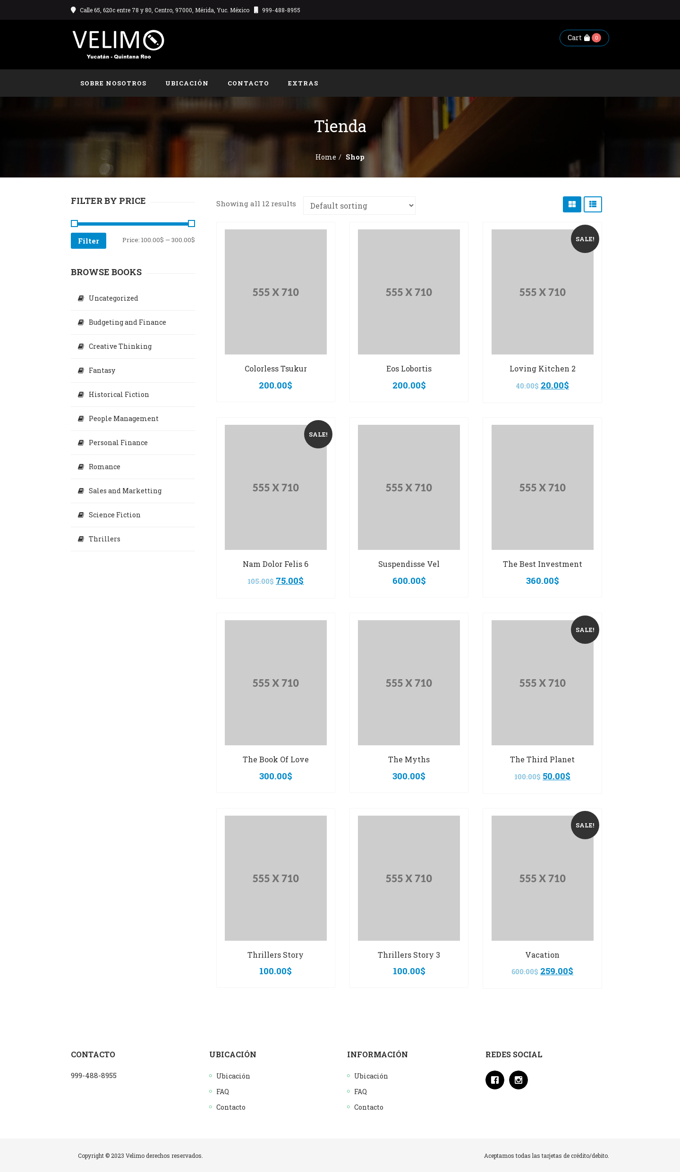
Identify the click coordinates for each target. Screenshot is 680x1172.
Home (325, 156)
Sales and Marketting (125, 490)
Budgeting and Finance (127, 322)
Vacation (542, 955)
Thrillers (104, 538)
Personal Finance (118, 442)
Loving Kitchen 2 (543, 368)
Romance (104, 466)
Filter (88, 240)
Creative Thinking (120, 346)
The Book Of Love (276, 759)
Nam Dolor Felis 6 (275, 564)
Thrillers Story (275, 955)
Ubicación (233, 1075)
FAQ (222, 1091)
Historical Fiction (119, 394)
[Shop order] (359, 205)
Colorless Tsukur (276, 368)
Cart (579, 37)
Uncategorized (113, 298)
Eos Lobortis (409, 368)
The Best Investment (542, 564)
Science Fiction (115, 514)
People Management (124, 418)
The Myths (409, 759)
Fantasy (102, 370)
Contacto (231, 1107)
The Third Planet (542, 759)
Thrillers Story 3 (409, 955)
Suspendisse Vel (409, 564)
